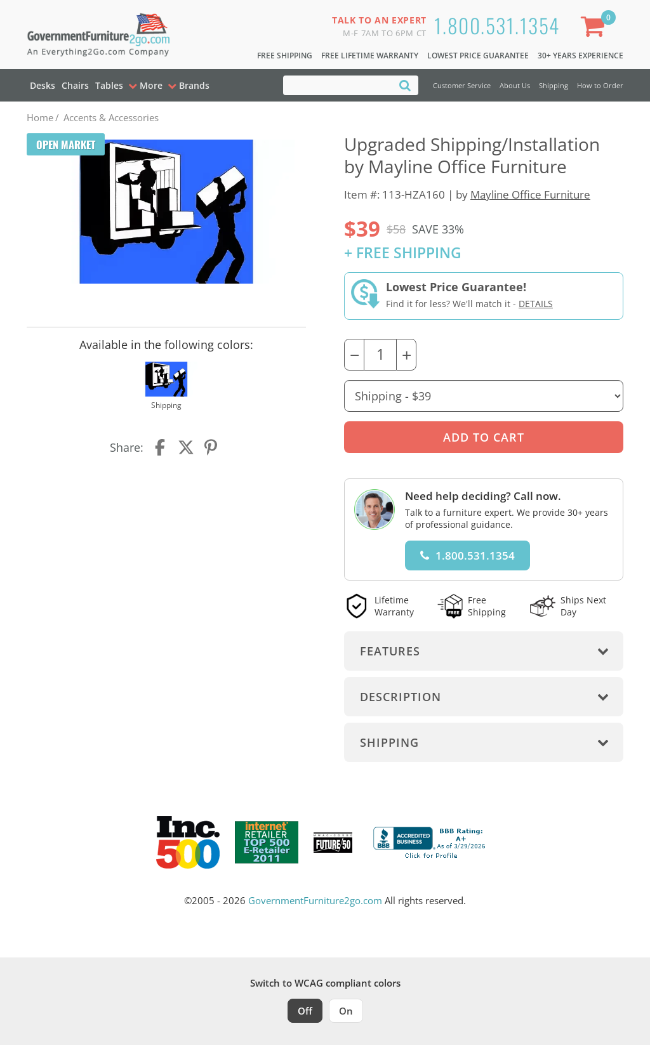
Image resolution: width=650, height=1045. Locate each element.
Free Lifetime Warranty (369, 55)
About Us (515, 85)
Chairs (75, 85)
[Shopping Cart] (595, 29)
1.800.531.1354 (497, 25)
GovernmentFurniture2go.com (315, 900)
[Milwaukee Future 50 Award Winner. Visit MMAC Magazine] (333, 842)
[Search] (405, 84)
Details (536, 304)
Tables (109, 85)
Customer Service (462, 85)
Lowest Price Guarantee (478, 55)
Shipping (553, 85)
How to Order (600, 85)
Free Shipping (284, 55)
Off (305, 1010)
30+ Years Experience (580, 55)
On (346, 1010)
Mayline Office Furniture (530, 194)
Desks (42, 85)
